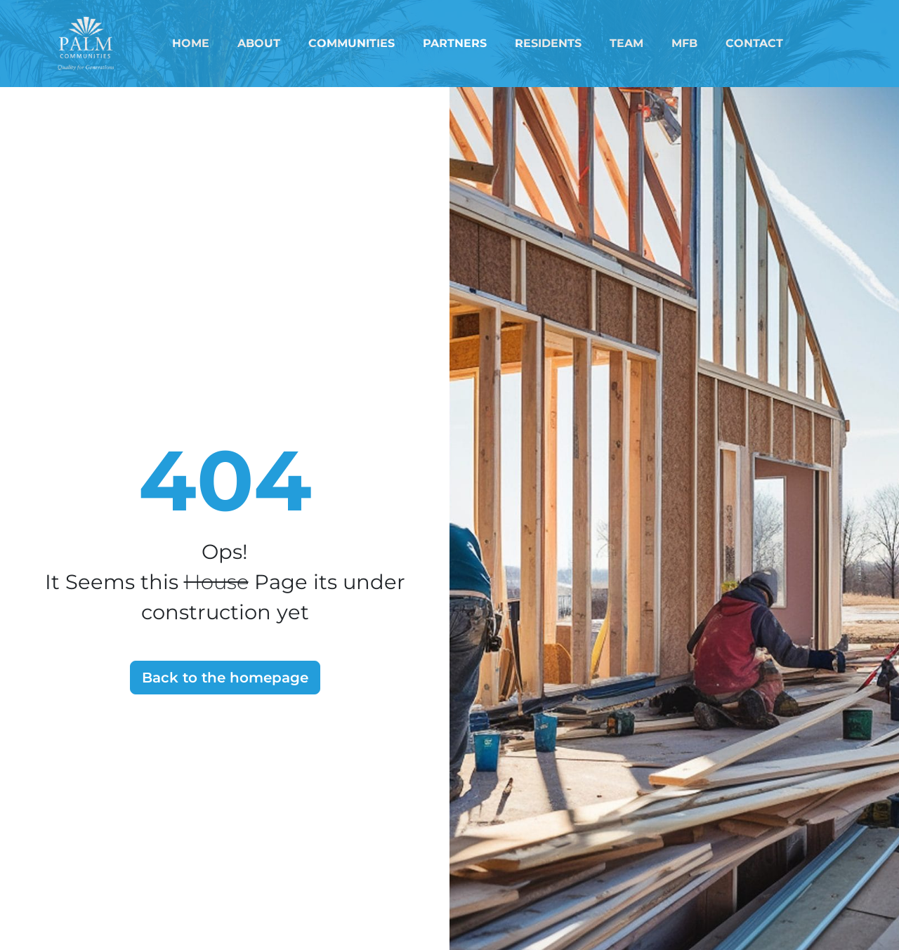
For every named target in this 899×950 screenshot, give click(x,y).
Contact (754, 43)
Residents (548, 43)
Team (626, 43)
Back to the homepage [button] (225, 677)
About (258, 43)
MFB (684, 43)
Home (190, 43)
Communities (351, 43)
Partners (455, 43)
